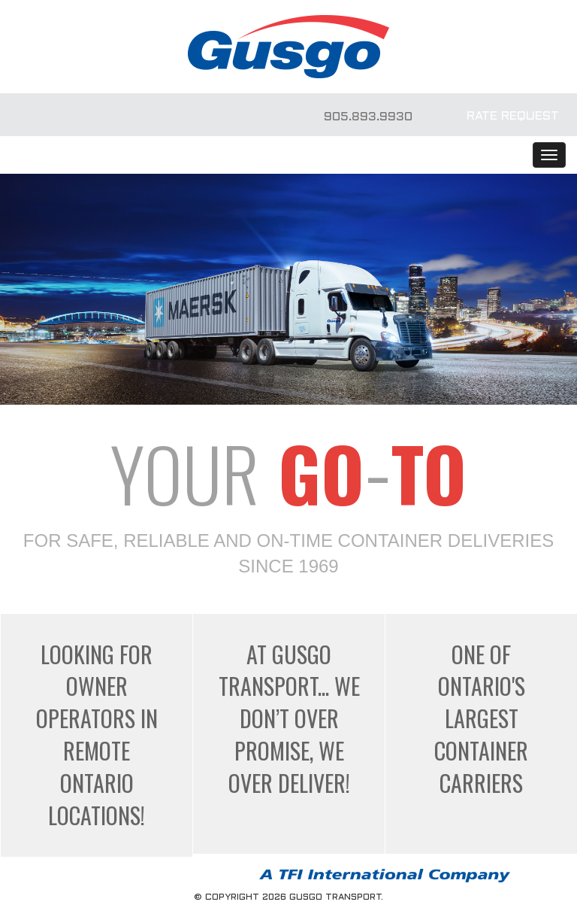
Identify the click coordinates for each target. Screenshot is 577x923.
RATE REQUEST (513, 116)
